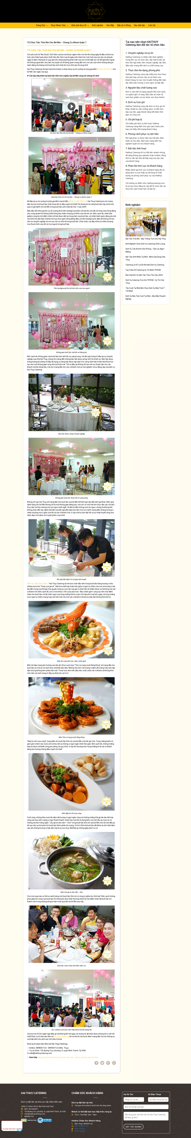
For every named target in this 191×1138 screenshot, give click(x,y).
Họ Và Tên (128, 1094)
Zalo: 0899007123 (81, 1126)
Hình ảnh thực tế (80, 25)
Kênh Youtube (80, 1129)
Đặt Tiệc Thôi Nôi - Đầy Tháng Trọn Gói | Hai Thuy (146, 239)
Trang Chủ (42, 25)
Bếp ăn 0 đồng (124, 25)
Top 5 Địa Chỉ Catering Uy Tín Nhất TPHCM (143, 270)
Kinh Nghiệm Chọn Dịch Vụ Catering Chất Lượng (145, 244)
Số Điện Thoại (154, 1094)
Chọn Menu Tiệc (59, 25)
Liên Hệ (151, 25)
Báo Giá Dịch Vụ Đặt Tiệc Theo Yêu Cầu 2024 (144, 275)
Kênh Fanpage (80, 1131)
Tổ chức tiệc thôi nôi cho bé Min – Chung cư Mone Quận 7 (57, 42)
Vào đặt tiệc (139, 25)
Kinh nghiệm (97, 25)
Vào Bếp (110, 25)
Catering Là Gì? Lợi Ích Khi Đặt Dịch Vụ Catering (145, 265)
